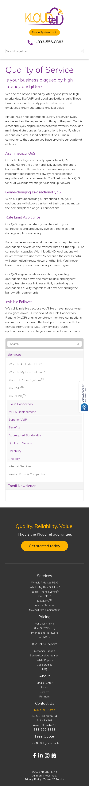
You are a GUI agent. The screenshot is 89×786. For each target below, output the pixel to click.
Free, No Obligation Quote (45, 743)
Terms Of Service (53, 779)
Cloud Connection (21, 404)
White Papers (45, 660)
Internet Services (20, 466)
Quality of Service (20, 443)
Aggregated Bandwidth (25, 435)
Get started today (44, 545)
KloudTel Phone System (26, 380)
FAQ (44, 669)
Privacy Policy (33, 779)
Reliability (15, 451)
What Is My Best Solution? (27, 372)
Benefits (14, 427)
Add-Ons (44, 637)
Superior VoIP (18, 419)
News (44, 687)
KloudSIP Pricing (45, 628)
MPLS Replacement (22, 412)
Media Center (44, 682)
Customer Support (44, 650)
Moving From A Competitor (27, 474)
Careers (44, 691)
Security (14, 459)
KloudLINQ (17, 396)
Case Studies (44, 664)
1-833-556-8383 (48, 42)
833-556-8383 (44, 729)
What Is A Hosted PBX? (25, 364)
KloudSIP (16, 388)
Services (14, 354)
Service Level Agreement (44, 655)
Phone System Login (44, 32)
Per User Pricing (44, 623)
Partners (44, 696)
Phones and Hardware (44, 632)
